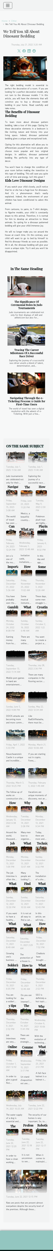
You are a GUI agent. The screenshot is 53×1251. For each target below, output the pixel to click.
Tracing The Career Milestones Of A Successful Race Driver (26, 353)
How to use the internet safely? (27, 971)
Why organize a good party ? (28, 809)
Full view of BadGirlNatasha (41, 695)
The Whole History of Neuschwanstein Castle (19, 737)
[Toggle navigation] (7, 5)
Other (14, 21)
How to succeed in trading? (38, 735)
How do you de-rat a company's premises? (27, 1185)
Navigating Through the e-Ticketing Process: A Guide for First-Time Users (26, 401)
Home (5, 21)
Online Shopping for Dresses (14, 1053)
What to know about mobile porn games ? (16, 658)
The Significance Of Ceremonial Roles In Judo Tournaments (26, 305)
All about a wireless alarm (38, 1095)
